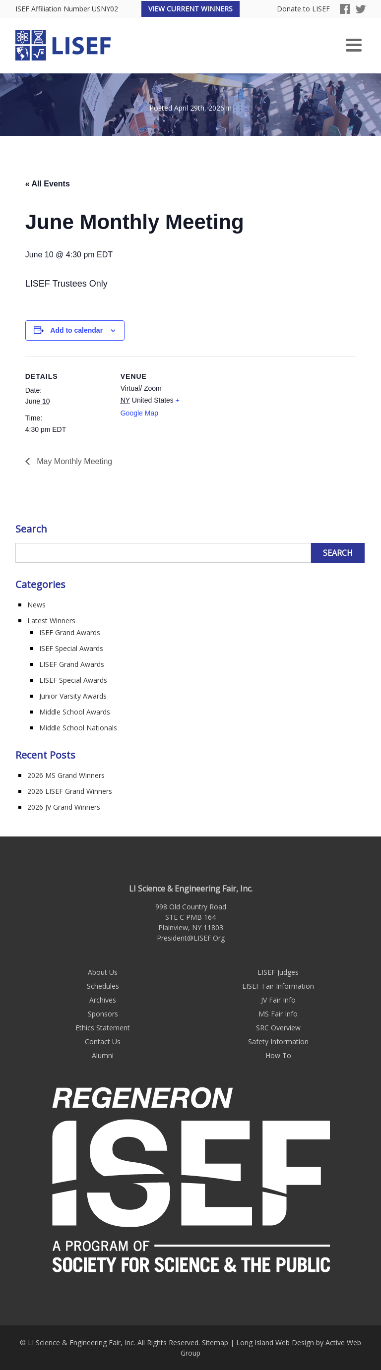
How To (278, 1055)
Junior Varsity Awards (73, 696)
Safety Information (278, 1041)
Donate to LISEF (303, 9)
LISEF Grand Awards (71, 664)
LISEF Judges (278, 972)
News (36, 604)
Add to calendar (76, 330)
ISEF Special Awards (71, 648)
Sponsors (103, 1013)
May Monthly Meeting (74, 461)
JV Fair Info (278, 1000)
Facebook (345, 9)
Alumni (103, 1055)
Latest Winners (51, 620)
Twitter (361, 9)
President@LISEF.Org (191, 938)
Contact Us (103, 1041)
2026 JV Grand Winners (63, 807)
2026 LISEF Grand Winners (69, 791)
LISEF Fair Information (278, 986)
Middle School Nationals (78, 727)
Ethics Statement (102, 1027)
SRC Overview (278, 1027)
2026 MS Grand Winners (66, 775)
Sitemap (215, 1342)
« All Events (47, 183)
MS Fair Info (278, 1013)
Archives (102, 1000)
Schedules (103, 986)
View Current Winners (190, 8)
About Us (103, 972)
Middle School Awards (74, 711)
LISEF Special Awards (73, 680)
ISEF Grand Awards (69, 632)
